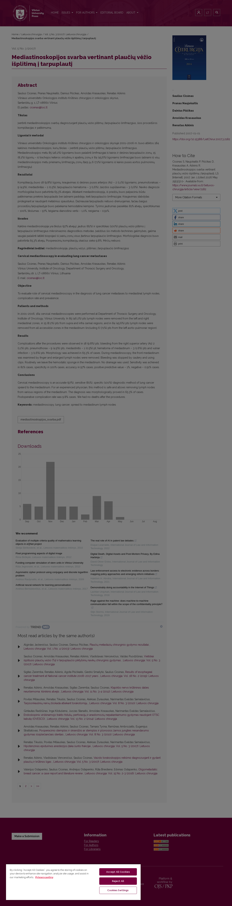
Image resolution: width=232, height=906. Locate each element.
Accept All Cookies (118, 871)
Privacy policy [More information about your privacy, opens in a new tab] (44, 877)
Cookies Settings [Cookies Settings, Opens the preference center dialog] (118, 890)
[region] (73, 882)
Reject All (118, 881)
